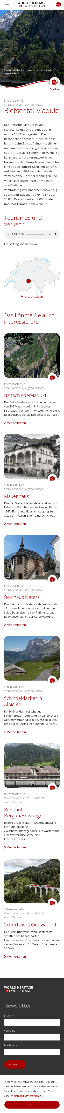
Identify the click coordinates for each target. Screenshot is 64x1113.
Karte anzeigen (32, 296)
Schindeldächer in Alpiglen (23, 701)
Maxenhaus (16, 496)
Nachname (11, 1045)
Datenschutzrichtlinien (26, 1095)
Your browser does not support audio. (32, 234)
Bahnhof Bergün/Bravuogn (23, 812)
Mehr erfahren (15, 423)
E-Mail (9, 1016)
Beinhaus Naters (22, 597)
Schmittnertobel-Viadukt (30, 924)
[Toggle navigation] (7, 4)
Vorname (9, 1030)
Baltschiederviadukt (25, 395)
